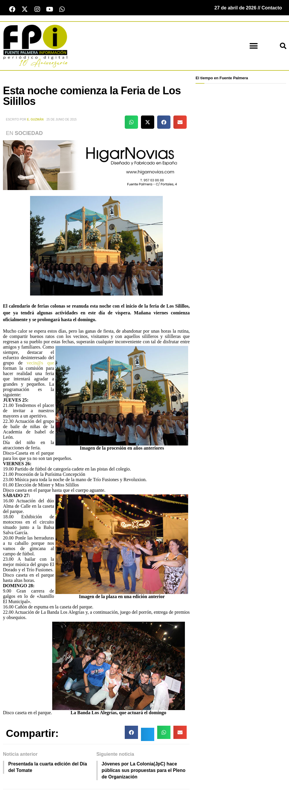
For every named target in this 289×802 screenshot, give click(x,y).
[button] (253, 46)
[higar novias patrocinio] (96, 165)
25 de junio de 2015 (62, 119)
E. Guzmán (35, 119)
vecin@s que (40, 363)
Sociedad (29, 134)
